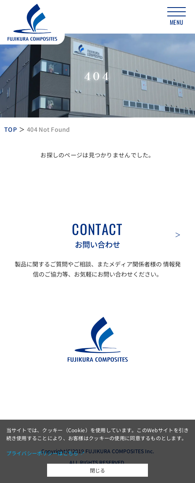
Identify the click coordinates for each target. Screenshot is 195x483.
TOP (10, 129)
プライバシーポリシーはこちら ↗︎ (45, 453)
